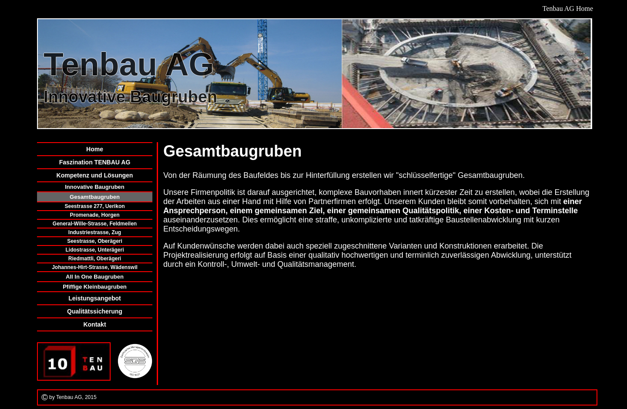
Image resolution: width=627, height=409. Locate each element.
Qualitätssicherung (94, 311)
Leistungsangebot (94, 298)
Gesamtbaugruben (95, 197)
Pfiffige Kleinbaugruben (95, 286)
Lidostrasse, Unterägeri (94, 250)
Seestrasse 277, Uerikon (94, 206)
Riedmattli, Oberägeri (94, 259)
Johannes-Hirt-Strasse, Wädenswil (95, 267)
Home (94, 149)
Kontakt (94, 324)
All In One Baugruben (95, 276)
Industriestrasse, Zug (94, 232)
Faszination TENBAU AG (95, 162)
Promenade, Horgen (94, 215)
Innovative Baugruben (95, 187)
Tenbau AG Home (568, 8)
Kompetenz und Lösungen (95, 175)
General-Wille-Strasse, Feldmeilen (95, 224)
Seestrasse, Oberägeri (94, 241)
